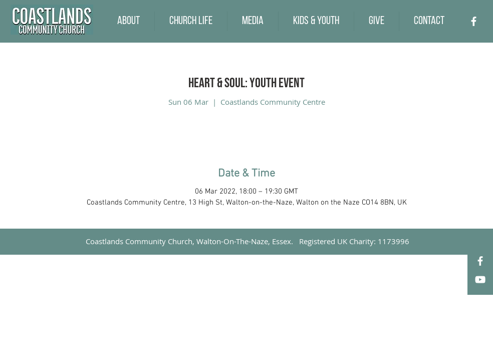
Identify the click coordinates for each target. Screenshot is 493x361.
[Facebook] (473, 21)
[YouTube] (480, 279)
